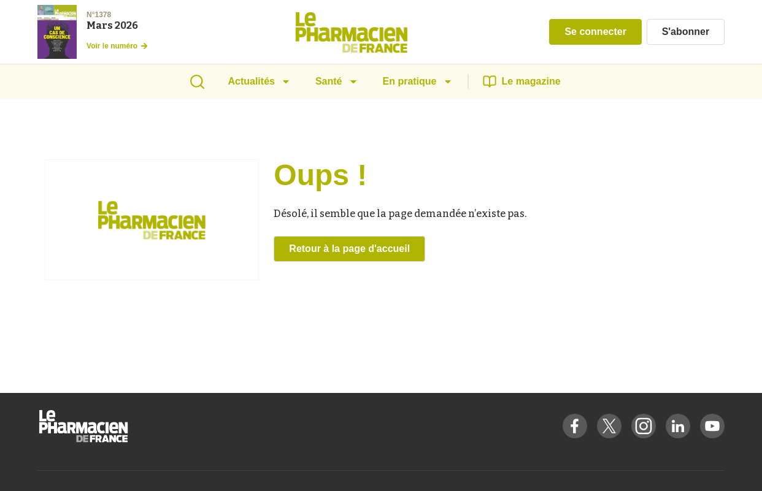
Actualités (259, 81)
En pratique (418, 81)
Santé (336, 81)
